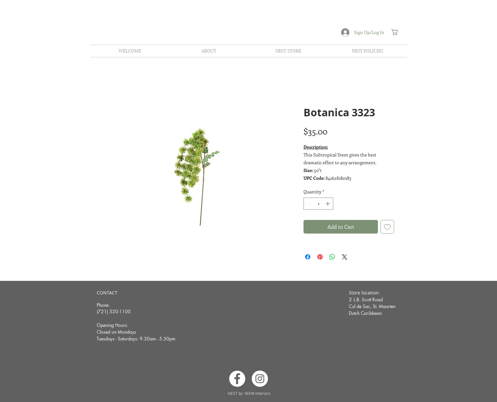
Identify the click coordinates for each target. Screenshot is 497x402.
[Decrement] (308, 203)
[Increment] (328, 203)
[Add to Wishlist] (387, 227)
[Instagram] (260, 379)
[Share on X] (344, 257)
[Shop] (394, 32)
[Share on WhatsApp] (332, 257)
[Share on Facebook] (308, 257)
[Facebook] (237, 379)
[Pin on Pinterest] (320, 257)
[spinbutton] (318, 203)
